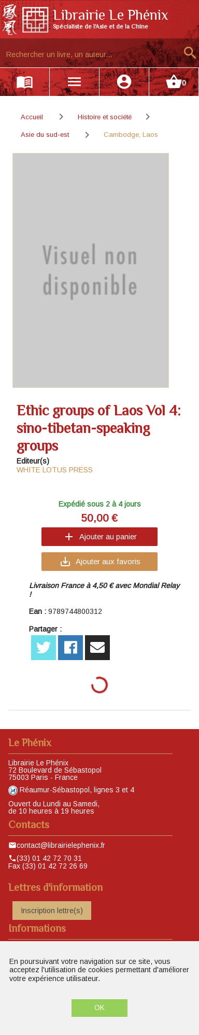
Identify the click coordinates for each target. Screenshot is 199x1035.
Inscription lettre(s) (52, 910)
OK (99, 1007)
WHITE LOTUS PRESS (55, 470)
